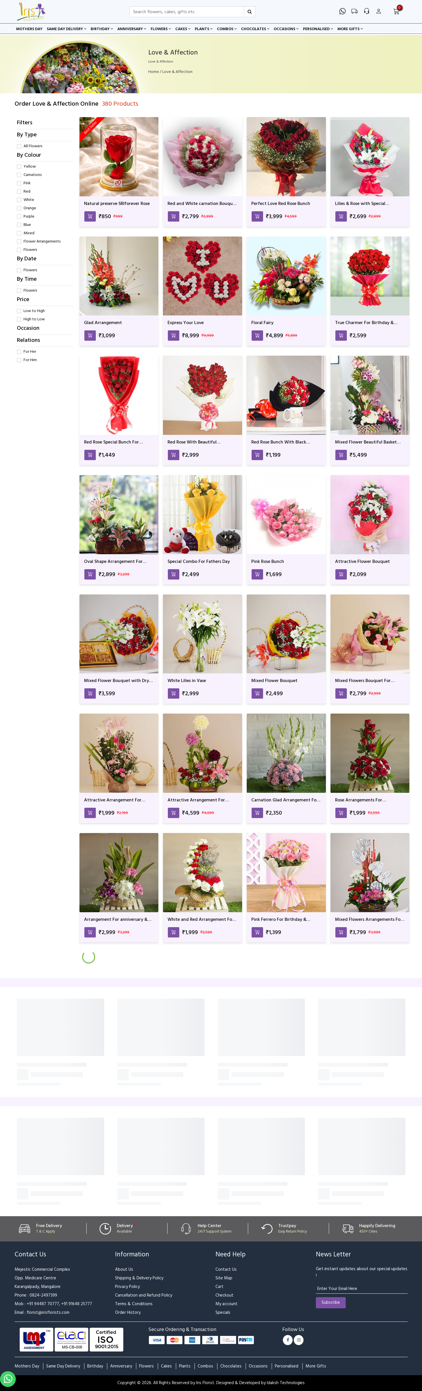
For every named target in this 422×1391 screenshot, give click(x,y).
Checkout (224, 1295)
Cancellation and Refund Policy (143, 1295)
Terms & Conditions (134, 1304)
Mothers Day (29, 29)
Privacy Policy (127, 1287)
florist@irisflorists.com (48, 1312)
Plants (204, 29)
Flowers (161, 29)
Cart (219, 1287)
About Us (124, 1269)
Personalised (318, 29)
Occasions (286, 29)
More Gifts (350, 29)
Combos (227, 29)
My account (226, 1304)
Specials (222, 1312)
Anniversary (131, 29)
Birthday (102, 29)
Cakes (182, 29)
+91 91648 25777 (76, 1304)
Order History (128, 1312)
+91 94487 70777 (43, 1304)
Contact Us (226, 1269)
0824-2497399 (43, 1295)
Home (153, 72)
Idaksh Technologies (286, 1383)
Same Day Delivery (66, 29)
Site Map (223, 1278)
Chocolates (255, 29)
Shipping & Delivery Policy (139, 1278)
